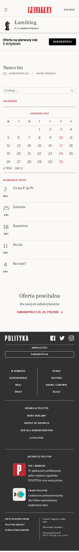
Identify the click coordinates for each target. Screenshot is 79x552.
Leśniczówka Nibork (17, 530)
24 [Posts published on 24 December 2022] (61, 153)
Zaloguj (69, 9)
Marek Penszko (46, 73)
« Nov (7, 168)
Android (40, 466)
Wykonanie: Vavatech (53, 527)
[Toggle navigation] (6, 9)
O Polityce (37, 438)
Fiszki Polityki (37, 490)
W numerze (18, 371)
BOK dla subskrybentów (37, 430)
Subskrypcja (39, 354)
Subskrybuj (62, 41)
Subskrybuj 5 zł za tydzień (37, 312)
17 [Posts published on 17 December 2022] (61, 145)
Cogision (55, 519)
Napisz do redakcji (36, 423)
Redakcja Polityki (36, 408)
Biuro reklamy (36, 415)
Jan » (19, 168)
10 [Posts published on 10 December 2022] (61, 137)
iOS (30, 466)
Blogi (56, 392)
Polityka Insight (15, 524)
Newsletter (39, 347)
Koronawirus (18, 378)
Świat (18, 392)
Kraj (18, 385)
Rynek (57, 371)
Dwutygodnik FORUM (17, 519)
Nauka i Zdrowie (56, 385)
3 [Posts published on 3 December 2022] (61, 129)
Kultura (56, 378)
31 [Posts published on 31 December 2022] (61, 162)
